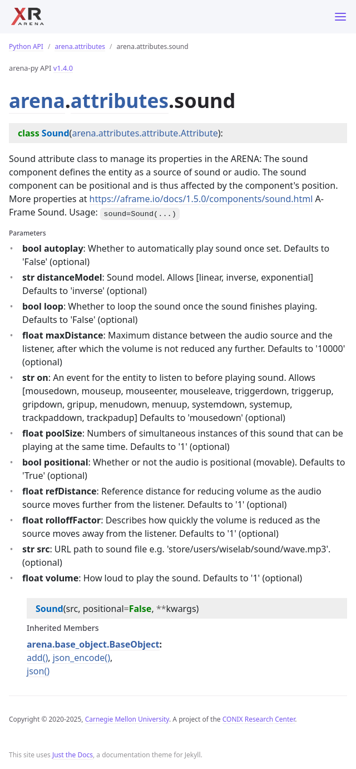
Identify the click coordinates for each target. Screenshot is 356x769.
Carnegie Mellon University (127, 719)
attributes (122, 100)
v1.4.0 (63, 68)
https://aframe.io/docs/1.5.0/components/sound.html (201, 199)
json (35, 671)
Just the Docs (72, 755)
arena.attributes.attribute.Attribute (144, 133)
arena (37, 100)
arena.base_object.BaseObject (93, 644)
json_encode (79, 658)
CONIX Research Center (258, 719)
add (35, 658)
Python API (26, 46)
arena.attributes (80, 46)
